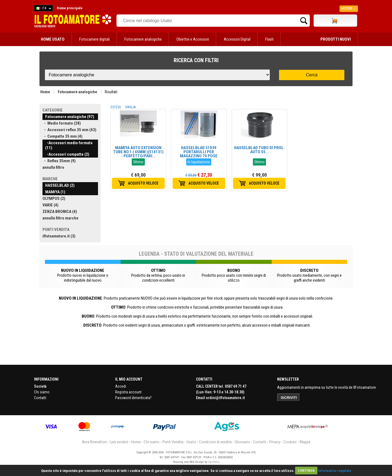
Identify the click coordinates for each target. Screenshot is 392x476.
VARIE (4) (50, 205)
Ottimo (138, 162)
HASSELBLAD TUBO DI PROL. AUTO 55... (259, 149)
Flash (269, 39)
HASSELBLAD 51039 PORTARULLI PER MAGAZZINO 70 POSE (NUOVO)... (199, 153)
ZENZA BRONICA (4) (59, 211)
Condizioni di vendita (215, 441)
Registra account (128, 392)
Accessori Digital (237, 39)
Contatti (40, 398)
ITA (42, 9)
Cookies (290, 441)
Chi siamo (42, 392)
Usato (191, 441)
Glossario (242, 441)
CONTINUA (306, 470)
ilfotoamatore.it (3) (58, 236)
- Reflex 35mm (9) (59, 160)
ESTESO (116, 107)
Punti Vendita (173, 441)
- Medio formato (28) (61, 123)
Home (45, 92)
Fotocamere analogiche (143, 39)
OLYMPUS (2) (53, 198)
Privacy (274, 441)
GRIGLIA (130, 107)
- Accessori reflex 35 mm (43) (69, 129)
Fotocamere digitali (94, 39)
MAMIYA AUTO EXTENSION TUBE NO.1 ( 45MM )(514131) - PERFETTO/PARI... (138, 151)
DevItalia (213, 462)
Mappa (305, 441)
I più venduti (119, 441)
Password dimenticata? (133, 398)
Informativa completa (334, 470)
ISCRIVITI (289, 398)
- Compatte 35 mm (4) (62, 136)
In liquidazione (199, 162)
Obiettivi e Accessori (192, 39)
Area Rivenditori (94, 441)
